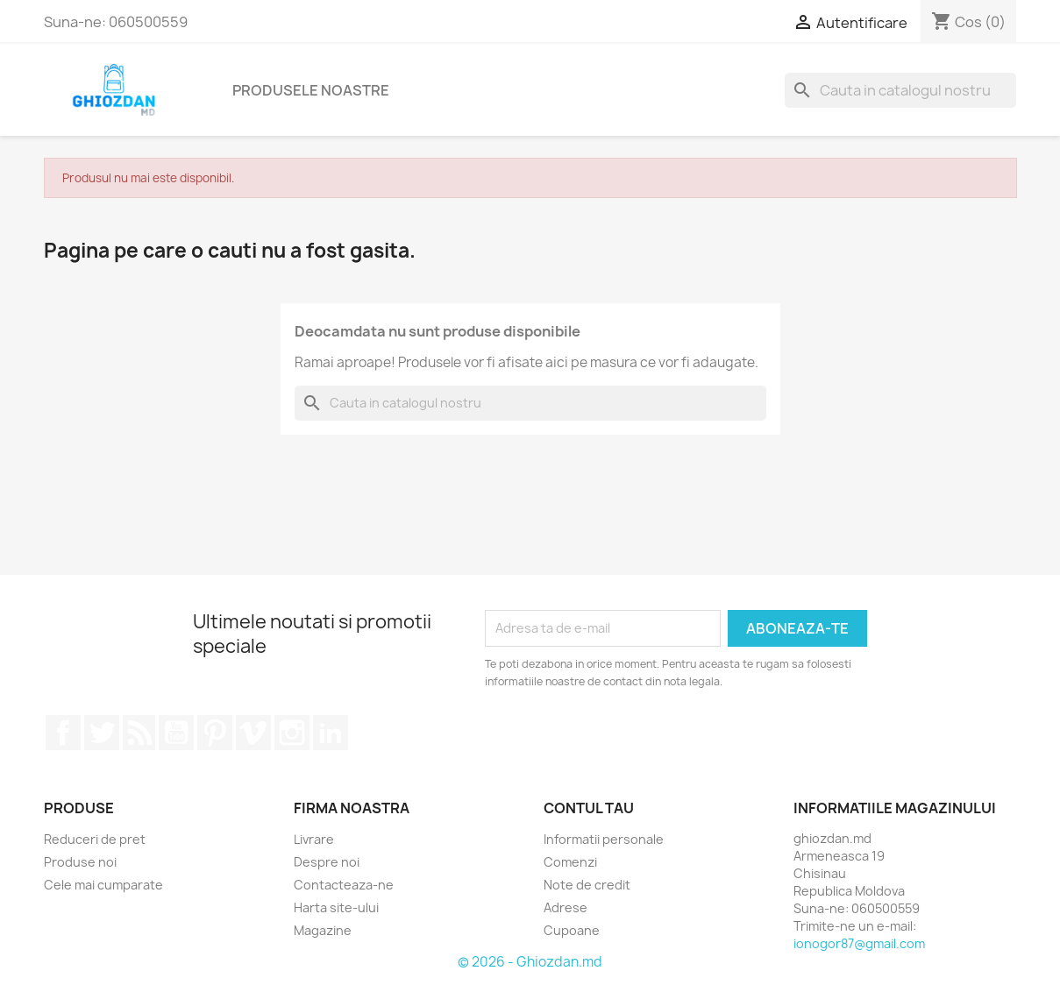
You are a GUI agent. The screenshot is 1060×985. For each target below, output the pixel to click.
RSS (139, 732)
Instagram (291, 732)
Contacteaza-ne (344, 884)
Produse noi (80, 862)
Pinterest (214, 732)
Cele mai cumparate (103, 884)
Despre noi (326, 862)
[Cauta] (900, 90)
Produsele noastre (310, 90)
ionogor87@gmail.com (859, 943)
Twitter (101, 732)
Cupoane (572, 930)
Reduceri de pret (95, 839)
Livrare (314, 839)
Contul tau (589, 808)
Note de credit (587, 884)
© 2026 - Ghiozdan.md (530, 962)
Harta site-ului (336, 907)
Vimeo (253, 732)
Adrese (565, 907)
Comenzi (570, 862)
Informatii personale (604, 839)
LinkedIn (330, 732)
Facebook (63, 732)
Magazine (323, 930)
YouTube (176, 732)
